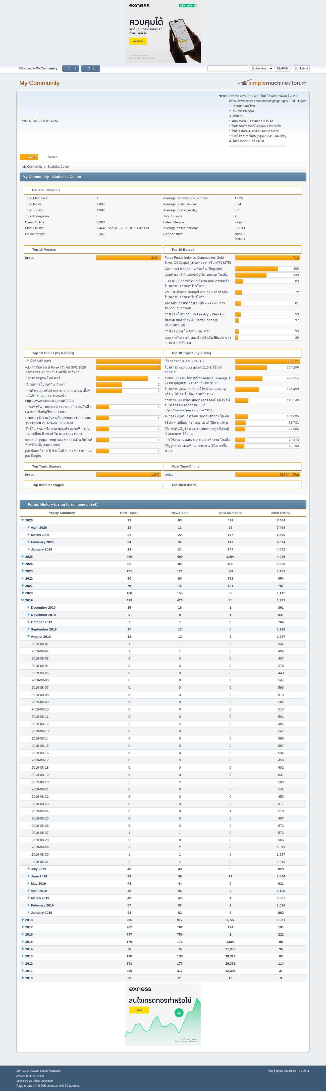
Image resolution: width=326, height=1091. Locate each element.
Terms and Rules (286, 1070)
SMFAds (21, 1075)
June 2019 (39, 876)
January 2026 (41, 549)
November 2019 (43, 615)
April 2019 (39, 891)
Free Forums (37, 1075)
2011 (29, 971)
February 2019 (42, 905)
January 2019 (41, 913)
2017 (29, 927)
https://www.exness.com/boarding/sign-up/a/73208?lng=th (267, 101)
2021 (29, 586)
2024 (29, 564)
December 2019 (43, 607)
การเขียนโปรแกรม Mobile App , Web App (195, 314)
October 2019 (41, 622)
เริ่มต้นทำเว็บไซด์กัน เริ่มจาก (46, 384)
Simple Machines (50, 1070)
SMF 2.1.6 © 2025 (27, 1070)
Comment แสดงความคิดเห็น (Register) (193, 268)
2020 (29, 593)
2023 (29, 571)
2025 (29, 557)
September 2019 (44, 629)
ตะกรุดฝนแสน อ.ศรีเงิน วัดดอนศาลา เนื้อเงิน (197, 416)
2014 (29, 949)
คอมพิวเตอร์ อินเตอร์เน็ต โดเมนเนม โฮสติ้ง (196, 275)
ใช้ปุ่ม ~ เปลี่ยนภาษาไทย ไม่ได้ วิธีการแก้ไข (196, 422)
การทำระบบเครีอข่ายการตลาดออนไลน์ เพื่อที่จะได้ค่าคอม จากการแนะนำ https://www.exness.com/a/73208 (58, 396)
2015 (29, 942)
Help (270, 1070)
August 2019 (41, 637)
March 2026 (40, 535)
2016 (29, 934)
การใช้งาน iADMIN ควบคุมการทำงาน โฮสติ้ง (197, 440)
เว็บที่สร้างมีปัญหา (38, 361)
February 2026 (42, 542)
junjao (239, 222)
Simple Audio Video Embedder (34, 1080)
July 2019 (38, 869)
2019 (29, 600)
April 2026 (39, 527)
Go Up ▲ (304, 1070)
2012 (29, 963)
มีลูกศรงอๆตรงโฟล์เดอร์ (42, 378)
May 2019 (38, 883)
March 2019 (40, 898)
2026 (29, 520)
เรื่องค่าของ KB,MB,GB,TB (184, 361)
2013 (29, 956)
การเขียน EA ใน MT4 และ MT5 (187, 331)
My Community (39, 82)
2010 (29, 978)
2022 (29, 578)
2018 (29, 920)
